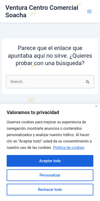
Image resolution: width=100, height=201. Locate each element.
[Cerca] (96, 106)
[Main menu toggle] (89, 11)
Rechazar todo (50, 189)
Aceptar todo (50, 161)
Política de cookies (68, 147)
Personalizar (49, 175)
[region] (50, 152)
